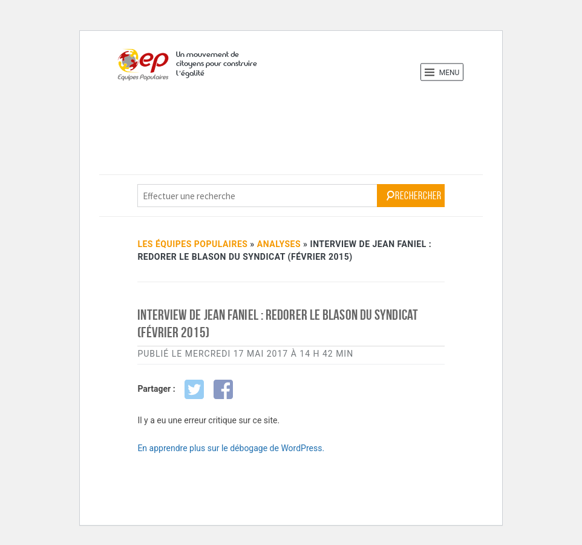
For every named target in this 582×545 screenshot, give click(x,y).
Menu (442, 72)
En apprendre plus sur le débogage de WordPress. (230, 448)
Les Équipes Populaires (192, 244)
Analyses (279, 244)
